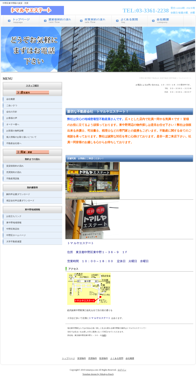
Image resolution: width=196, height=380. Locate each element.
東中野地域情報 (13, 222)
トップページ (68, 358)
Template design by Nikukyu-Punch (98, 374)
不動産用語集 (12, 178)
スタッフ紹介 (32, 85)
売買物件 (92, 358)
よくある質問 (116, 358)
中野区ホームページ (16, 235)
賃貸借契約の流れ (15, 166)
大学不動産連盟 (13, 241)
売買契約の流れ (13, 172)
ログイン (122, 370)
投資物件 (103, 358)
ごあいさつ (11, 105)
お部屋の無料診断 (15, 130)
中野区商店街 (12, 229)
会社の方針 (11, 111)
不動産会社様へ (13, 143)
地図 (104, 335)
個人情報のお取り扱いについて (21, 137)
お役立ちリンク (13, 216)
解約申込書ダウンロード (18, 194)
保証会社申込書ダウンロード (20, 200)
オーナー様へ (12, 124)
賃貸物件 (81, 358)
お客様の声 (11, 118)
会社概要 (10, 99)
